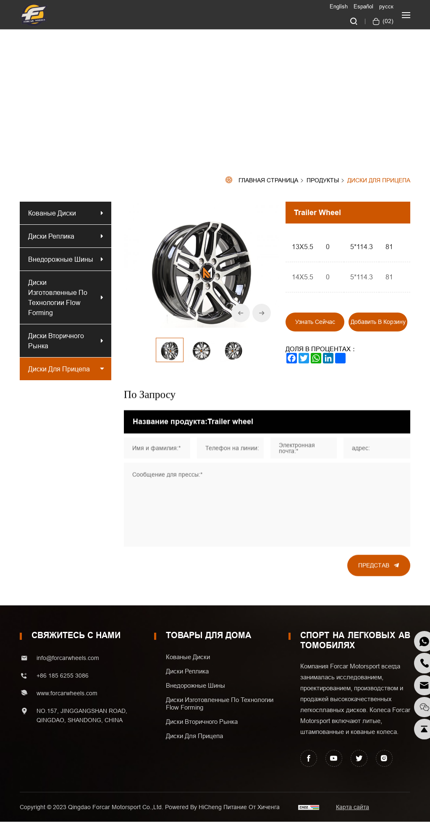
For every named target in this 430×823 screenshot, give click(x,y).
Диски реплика (53, 236)
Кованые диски (52, 213)
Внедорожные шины (60, 259)
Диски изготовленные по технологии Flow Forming (57, 297)
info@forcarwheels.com (68, 659)
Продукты (323, 180)
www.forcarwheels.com (67, 694)
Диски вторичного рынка (56, 340)
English (339, 6)
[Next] (261, 312)
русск (386, 6)
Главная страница (268, 180)
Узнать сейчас (315, 322)
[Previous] (240, 312)
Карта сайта (352, 808)
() (387, 21)
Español (363, 6)
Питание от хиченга (251, 808)
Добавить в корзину (378, 322)
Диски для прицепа (378, 180)
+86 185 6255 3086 (63, 677)
